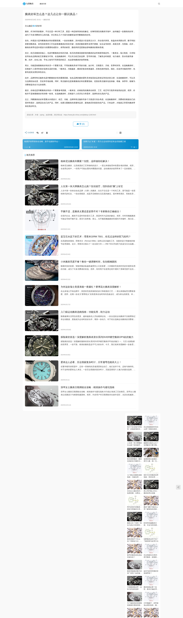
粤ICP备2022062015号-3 (106, 608)
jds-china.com (130, 608)
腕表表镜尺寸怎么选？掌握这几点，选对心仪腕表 (134, 137)
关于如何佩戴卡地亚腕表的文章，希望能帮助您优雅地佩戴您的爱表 (151, 217)
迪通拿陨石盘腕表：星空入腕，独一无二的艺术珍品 (151, 57)
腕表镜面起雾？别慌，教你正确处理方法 (151, 185)
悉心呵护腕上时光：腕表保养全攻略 (151, 89)
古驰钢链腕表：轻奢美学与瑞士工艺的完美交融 (151, 265)
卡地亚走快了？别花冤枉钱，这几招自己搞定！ (151, 361)
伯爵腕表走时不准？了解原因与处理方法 (151, 137)
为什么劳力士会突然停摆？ (134, 489)
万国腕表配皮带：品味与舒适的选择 (134, 185)
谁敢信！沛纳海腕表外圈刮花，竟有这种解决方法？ (151, 505)
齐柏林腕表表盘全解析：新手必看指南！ (151, 441)
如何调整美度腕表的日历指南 (151, 249)
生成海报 (29, 140)
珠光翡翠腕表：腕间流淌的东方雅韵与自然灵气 (134, 57)
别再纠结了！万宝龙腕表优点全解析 (151, 329)
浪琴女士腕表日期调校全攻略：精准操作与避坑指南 (83, 373)
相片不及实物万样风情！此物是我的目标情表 (134, 25)
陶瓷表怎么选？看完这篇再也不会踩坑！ (134, 457)
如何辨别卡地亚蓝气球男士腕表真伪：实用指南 (151, 233)
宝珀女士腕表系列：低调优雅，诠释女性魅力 (134, 89)
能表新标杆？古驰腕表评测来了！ (151, 313)
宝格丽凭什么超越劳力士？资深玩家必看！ (151, 281)
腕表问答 (44, 4)
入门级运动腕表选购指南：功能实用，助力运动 (80, 305)
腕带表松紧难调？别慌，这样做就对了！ (151, 393)
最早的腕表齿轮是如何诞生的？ (134, 153)
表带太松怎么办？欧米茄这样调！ (134, 505)
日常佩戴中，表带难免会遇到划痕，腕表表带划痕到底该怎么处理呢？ (151, 201)
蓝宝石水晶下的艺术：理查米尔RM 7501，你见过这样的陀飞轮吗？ (87, 238)
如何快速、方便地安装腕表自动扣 (134, 233)
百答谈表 (83, 604)
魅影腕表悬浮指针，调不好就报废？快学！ (134, 473)
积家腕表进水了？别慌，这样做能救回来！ (134, 553)
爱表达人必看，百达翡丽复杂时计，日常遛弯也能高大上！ (86, 351)
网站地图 (93, 604)
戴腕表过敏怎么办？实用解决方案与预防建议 (151, 41)
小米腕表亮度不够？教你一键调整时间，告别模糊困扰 (84, 259)
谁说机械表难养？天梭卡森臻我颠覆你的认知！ (134, 313)
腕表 (34, 26)
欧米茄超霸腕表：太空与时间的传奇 (134, 249)
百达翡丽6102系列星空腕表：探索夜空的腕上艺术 (151, 153)
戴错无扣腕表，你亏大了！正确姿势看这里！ (134, 361)
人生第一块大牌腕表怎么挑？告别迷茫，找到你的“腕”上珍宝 (87, 191)
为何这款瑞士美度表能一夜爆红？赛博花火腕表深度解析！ (86, 282)
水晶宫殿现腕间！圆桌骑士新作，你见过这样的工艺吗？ (151, 297)
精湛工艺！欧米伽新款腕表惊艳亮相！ (134, 329)
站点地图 (73, 611)
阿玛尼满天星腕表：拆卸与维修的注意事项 (134, 105)
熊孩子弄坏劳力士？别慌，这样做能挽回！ (134, 537)
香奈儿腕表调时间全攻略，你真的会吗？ (151, 521)
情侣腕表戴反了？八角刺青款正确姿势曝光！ (134, 569)
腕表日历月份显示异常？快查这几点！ (151, 553)
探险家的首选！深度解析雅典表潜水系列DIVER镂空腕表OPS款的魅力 (87, 330)
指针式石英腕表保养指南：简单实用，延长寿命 (151, 73)
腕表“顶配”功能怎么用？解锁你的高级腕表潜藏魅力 (151, 105)
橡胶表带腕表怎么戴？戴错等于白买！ (151, 473)
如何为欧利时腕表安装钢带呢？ (151, 169)
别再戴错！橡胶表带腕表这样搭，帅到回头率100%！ (134, 425)
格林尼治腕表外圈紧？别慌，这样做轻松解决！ (80, 168)
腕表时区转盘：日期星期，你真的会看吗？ (151, 409)
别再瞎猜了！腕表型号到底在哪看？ (151, 345)
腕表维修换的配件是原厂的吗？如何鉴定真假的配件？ (134, 169)
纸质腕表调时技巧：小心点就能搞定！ (151, 377)
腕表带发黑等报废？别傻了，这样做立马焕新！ (134, 409)
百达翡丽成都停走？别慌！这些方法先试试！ (151, 457)
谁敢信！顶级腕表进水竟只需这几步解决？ (134, 441)
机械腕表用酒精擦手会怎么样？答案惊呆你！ (151, 537)
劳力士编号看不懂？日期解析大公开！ (151, 425)
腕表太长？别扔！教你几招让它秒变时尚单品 (134, 121)
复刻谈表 (80, 611)
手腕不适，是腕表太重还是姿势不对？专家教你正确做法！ (86, 213)
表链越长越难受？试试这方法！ (134, 521)
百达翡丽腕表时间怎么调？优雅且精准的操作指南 (151, 25)
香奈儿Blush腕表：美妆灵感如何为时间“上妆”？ (134, 297)
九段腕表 (86, 608)
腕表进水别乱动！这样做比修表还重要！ (151, 489)
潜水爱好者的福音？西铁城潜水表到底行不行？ (134, 377)
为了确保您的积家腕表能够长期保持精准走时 (134, 201)
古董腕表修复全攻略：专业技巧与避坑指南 (134, 345)
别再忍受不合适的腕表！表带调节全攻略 (134, 393)
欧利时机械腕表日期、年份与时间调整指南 (151, 121)
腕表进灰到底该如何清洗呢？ (134, 217)
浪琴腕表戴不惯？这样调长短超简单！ (151, 569)
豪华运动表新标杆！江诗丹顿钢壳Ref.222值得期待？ (134, 281)
